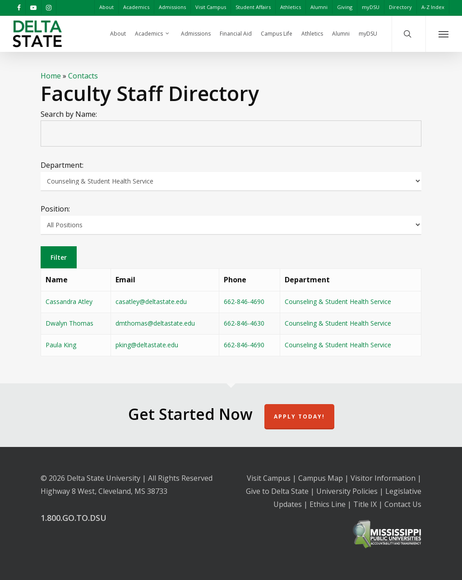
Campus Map (320, 478)
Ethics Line (328, 504)
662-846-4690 (244, 301)
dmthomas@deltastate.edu (155, 323)
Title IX (365, 504)
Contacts (83, 76)
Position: (55, 209)
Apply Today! (299, 416)
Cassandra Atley (69, 301)
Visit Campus (269, 478)
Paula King (61, 345)
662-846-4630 (244, 323)
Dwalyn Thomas (69, 323)
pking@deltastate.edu (147, 345)
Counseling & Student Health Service (338, 301)
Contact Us (402, 504)
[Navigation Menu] (443, 34)
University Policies (347, 491)
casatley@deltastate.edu (151, 301)
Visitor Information (383, 478)
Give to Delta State (277, 491)
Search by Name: (69, 114)
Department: (62, 165)
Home (51, 76)
